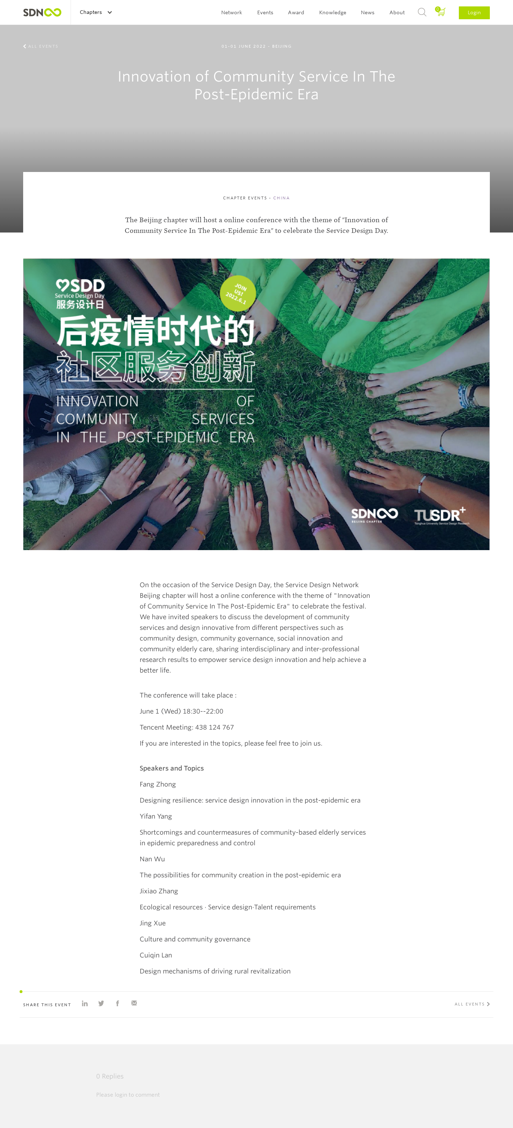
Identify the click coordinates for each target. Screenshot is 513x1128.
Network (231, 12)
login (121, 1095)
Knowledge (332, 12)
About (397, 12)
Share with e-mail (134, 1003)
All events (43, 46)
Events (265, 12)
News (367, 12)
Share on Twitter (101, 1003)
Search (422, 12)
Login (474, 12)
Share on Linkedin (85, 1003)
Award (296, 12)
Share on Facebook (117, 1003)
